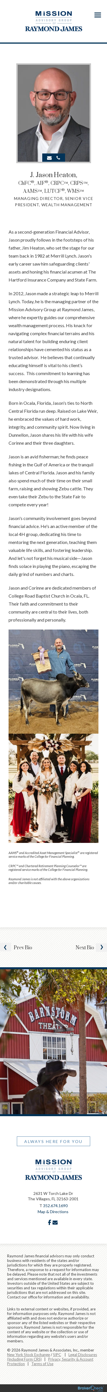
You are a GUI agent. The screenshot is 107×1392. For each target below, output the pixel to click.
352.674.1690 (55, 1205)
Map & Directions (53, 1211)
